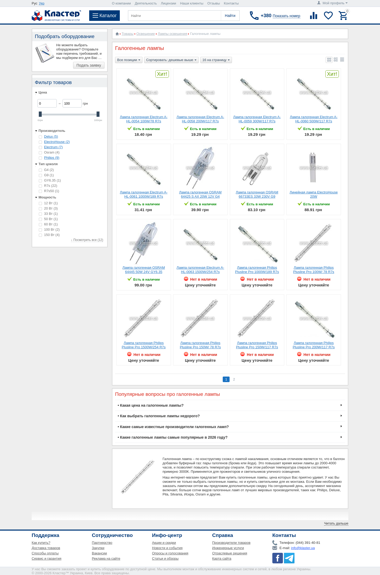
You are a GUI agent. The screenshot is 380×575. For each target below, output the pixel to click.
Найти (230, 15)
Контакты (231, 3)
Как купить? (41, 543)
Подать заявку (89, 65)
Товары (128, 34)
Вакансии (99, 553)
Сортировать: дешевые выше (171, 60)
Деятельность (146, 3)
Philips (51, 158)
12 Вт (48, 203)
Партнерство (102, 543)
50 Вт (48, 219)
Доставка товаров (46, 548)
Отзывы (213, 3)
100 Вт (49, 229)
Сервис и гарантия (46, 558)
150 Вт (49, 235)
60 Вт (48, 224)
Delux (51, 136)
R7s (48, 186)
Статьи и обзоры (165, 558)
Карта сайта (221, 558)
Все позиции (128, 60)
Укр (42, 3)
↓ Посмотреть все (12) (87, 240)
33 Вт (48, 214)
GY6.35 (50, 180)
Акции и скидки (164, 543)
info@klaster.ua (303, 548)
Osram (49, 152)
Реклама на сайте (106, 558)
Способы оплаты (45, 553)
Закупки (98, 548)
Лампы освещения (172, 34)
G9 (46, 175)
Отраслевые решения (229, 553)
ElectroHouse (57, 142)
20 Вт (48, 208)
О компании (121, 3)
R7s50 (49, 191)
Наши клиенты (191, 3)
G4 (46, 170)
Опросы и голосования (170, 553)
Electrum (53, 147)
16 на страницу (216, 60)
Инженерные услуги (228, 548)
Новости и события (167, 548)
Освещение (145, 34)
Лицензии (168, 3)
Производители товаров (231, 543)
